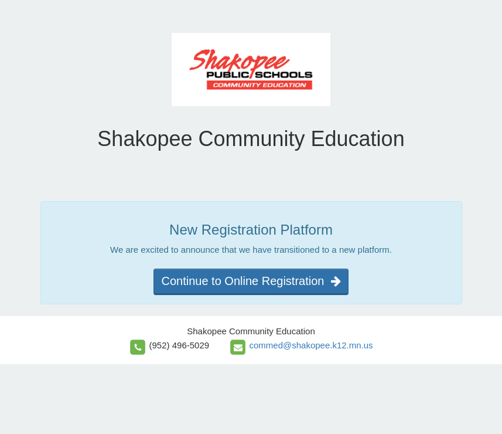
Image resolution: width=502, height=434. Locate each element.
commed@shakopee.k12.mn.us (311, 345)
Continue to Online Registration (250, 280)
